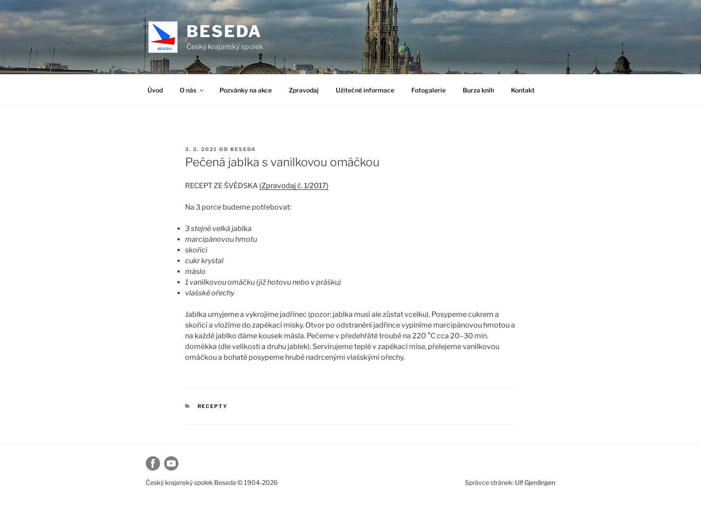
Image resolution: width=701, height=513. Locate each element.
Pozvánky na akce (246, 90)
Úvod (155, 90)
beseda (243, 149)
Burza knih (478, 90)
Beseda (224, 31)
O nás (192, 90)
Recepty (213, 406)
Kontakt (523, 90)
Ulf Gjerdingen (535, 482)
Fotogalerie (428, 90)
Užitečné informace (365, 90)
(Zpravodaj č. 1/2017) (294, 185)
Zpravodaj (304, 90)
